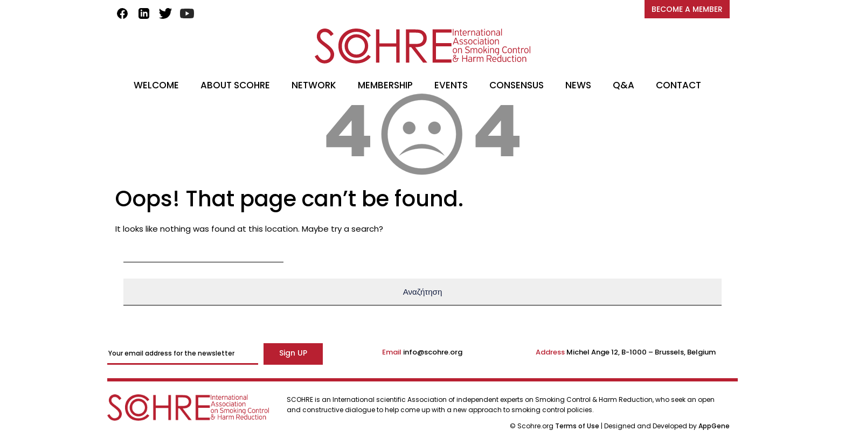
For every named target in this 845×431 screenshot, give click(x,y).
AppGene (714, 425)
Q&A (623, 85)
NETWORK (314, 85)
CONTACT (678, 85)
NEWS (578, 85)
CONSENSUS (516, 85)
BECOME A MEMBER (687, 9)
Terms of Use (578, 425)
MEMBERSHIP (385, 85)
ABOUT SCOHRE (235, 85)
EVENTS (451, 85)
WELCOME (156, 85)
